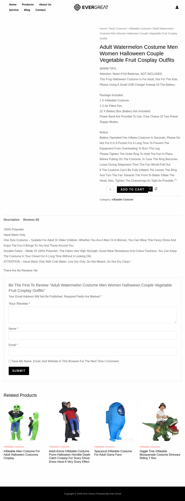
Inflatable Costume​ (140, 28)
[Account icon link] (177, 7)
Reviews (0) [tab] (31, 219)
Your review (19, 303)
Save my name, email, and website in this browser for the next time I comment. (65, 361)
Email (13, 344)
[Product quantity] (110, 189)
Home (103, 28)
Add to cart (132, 189)
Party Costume (117, 28)
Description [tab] (12, 219)
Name (13, 328)
